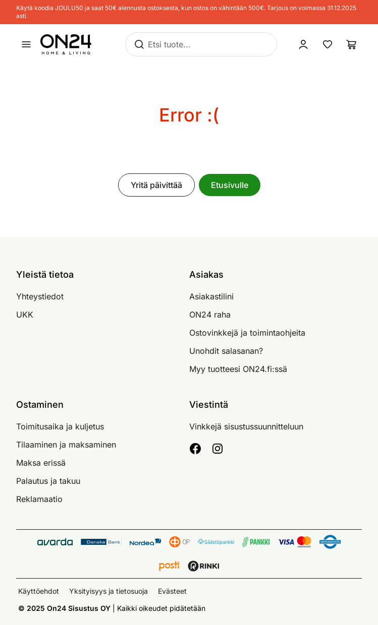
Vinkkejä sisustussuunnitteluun (246, 426)
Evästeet (172, 591)
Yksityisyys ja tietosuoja (108, 591)
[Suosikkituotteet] (327, 44)
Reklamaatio (39, 499)
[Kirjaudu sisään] (303, 44)
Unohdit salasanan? (226, 351)
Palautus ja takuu (48, 481)
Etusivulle (229, 185)
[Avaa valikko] (26, 44)
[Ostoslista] (352, 44)
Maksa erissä (41, 463)
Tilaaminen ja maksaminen (66, 445)
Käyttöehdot (38, 591)
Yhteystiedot (40, 296)
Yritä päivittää (156, 185)
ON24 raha (210, 314)
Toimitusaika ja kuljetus (60, 426)
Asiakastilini (211, 296)
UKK (24, 314)
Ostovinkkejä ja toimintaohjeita (247, 333)
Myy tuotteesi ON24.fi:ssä (238, 369)
